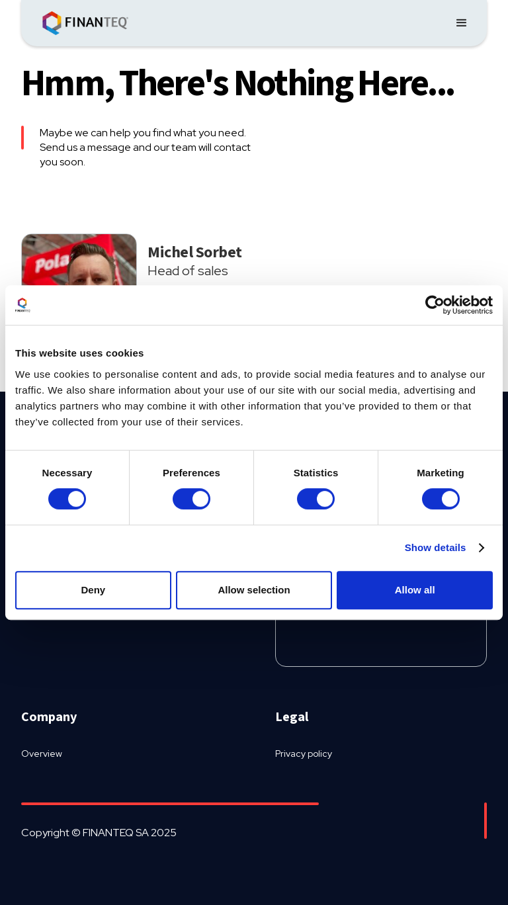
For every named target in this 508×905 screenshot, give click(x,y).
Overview (41, 753)
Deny (93, 589)
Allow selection (254, 589)
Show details (435, 547)
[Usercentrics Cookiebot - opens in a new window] (435, 305)
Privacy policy (303, 753)
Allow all (415, 589)
